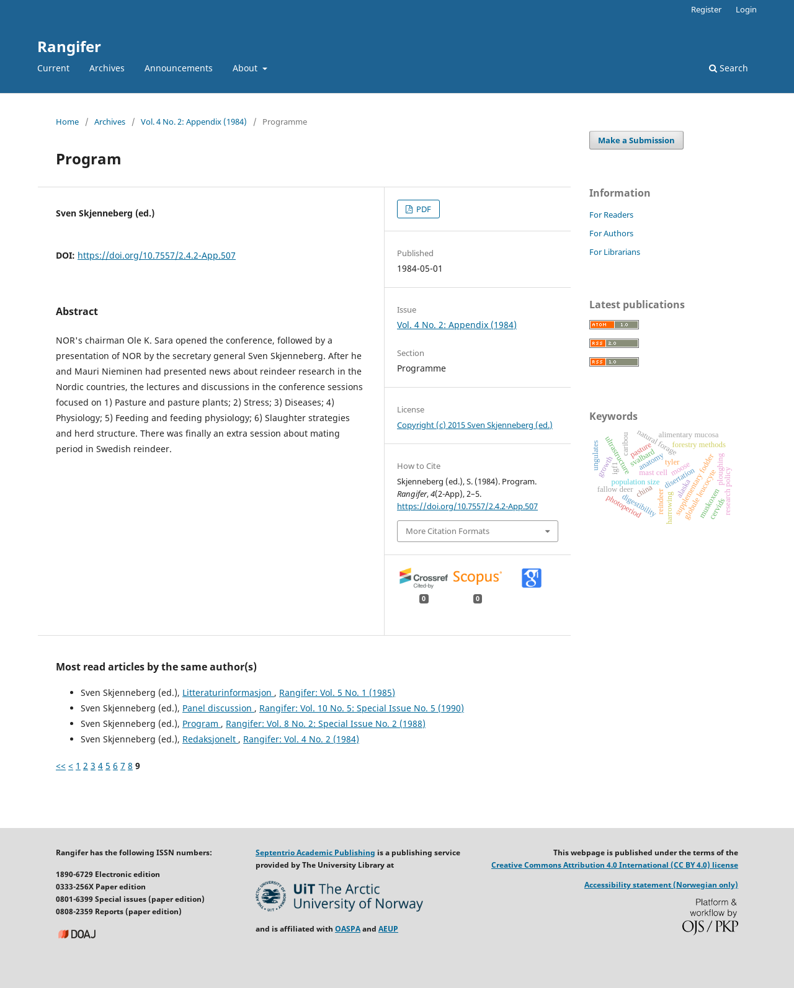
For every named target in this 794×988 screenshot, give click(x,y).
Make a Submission (636, 140)
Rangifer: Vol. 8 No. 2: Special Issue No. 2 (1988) (326, 723)
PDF (422, 209)
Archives (107, 68)
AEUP (388, 928)
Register (706, 9)
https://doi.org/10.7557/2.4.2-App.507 (157, 255)
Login (746, 9)
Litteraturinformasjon (228, 692)
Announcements (179, 68)
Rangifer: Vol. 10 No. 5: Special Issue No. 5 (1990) (361, 708)
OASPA (347, 928)
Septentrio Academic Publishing (315, 852)
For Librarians (614, 251)
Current (53, 68)
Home (67, 121)
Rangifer (69, 46)
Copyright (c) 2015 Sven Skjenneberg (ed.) (475, 424)
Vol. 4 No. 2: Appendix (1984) (194, 121)
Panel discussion (218, 708)
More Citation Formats (447, 530)
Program (201, 723)
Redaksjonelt (210, 739)
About (246, 68)
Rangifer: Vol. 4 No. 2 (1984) (301, 739)
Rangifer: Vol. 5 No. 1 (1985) (337, 692)
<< (61, 766)
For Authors (611, 233)
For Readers (611, 214)
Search (728, 68)
